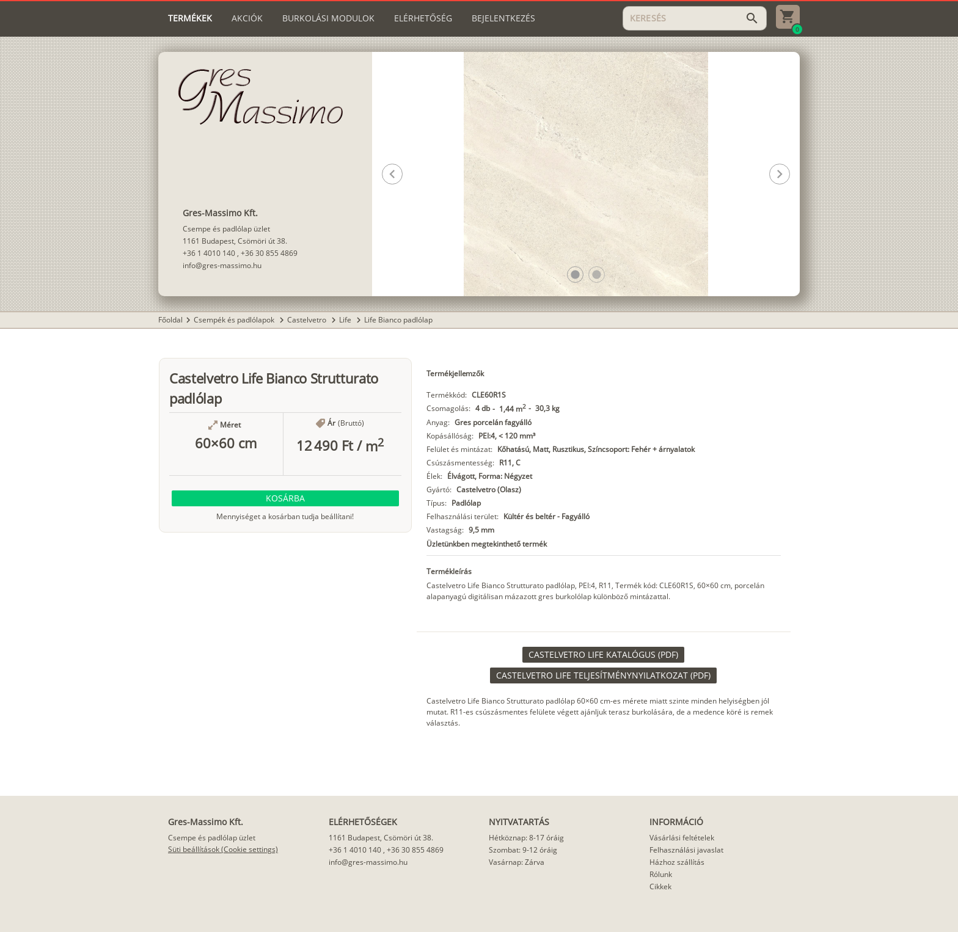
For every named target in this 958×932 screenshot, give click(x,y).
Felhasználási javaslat (686, 850)
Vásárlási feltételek (681, 837)
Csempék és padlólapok (235, 320)
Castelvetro (307, 320)
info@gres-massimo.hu (222, 265)
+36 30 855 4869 (269, 253)
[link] (603, 655)
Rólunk (660, 874)
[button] (575, 274)
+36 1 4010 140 (209, 253)
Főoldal (170, 320)
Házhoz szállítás (676, 862)
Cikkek (660, 886)
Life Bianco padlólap (398, 320)
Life (346, 320)
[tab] (190, 18)
